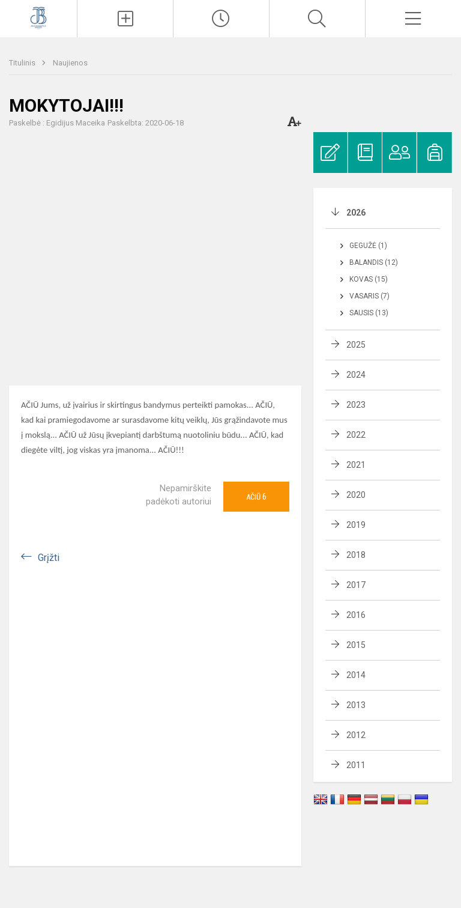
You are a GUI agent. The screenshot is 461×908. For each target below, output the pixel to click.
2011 (356, 765)
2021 (356, 465)
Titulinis (23, 62)
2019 (356, 525)
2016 (356, 615)
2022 (356, 435)
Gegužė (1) (368, 245)
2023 (356, 405)
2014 (356, 675)
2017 (356, 585)
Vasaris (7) (369, 296)
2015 (356, 645)
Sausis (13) (368, 313)
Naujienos (70, 62)
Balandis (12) (373, 262)
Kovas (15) (368, 279)
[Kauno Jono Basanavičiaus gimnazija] (38, 17)
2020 (356, 495)
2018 (356, 555)
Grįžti (48, 557)
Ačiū (256, 496)
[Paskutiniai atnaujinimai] (221, 18)
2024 (356, 375)
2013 (356, 705)
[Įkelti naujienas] (125, 18)
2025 (356, 345)
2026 (356, 212)
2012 (356, 735)
